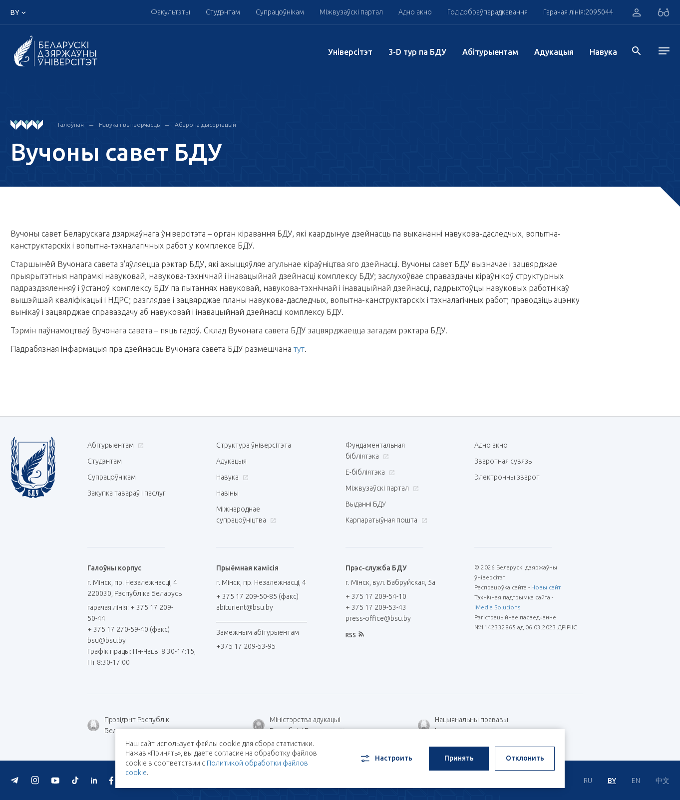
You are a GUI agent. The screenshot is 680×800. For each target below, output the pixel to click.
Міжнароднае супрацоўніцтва (246, 514)
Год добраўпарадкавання (487, 12)
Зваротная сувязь (503, 461)
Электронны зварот (507, 477)
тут (299, 348)
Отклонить (525, 758)
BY (612, 781)
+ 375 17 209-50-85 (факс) (257, 596)
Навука (603, 51)
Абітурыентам (490, 51)
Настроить (385, 759)
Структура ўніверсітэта (253, 445)
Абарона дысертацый (205, 124)
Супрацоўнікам (280, 12)
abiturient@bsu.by (244, 607)
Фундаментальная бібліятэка (375, 450)
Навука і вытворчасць (129, 124)
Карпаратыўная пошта (385, 520)
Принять (459, 758)
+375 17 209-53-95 (246, 646)
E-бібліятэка (368, 472)
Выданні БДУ (365, 504)
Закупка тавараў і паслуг (126, 493)
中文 (663, 781)
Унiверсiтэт (350, 51)
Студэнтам (223, 12)
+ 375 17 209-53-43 (375, 607)
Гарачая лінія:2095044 (578, 12)
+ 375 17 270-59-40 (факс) (128, 629)
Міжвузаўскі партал (351, 12)
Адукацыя (554, 51)
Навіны (227, 493)
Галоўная (71, 124)
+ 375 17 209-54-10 (375, 596)
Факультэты (170, 12)
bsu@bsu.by (106, 640)
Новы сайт (546, 587)
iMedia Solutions (497, 607)
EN (636, 781)
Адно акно (415, 12)
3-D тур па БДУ (417, 51)
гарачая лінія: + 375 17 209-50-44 (130, 612)
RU (588, 781)
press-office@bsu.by (378, 618)
